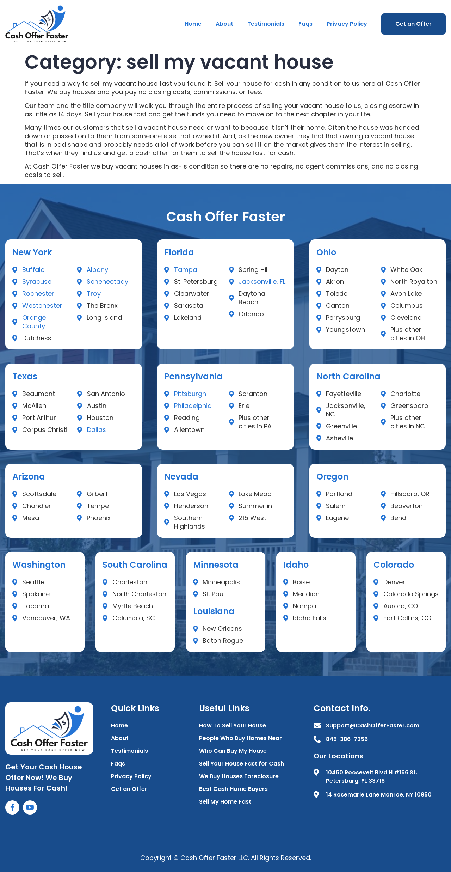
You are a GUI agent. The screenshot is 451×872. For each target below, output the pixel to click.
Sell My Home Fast (225, 802)
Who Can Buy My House (233, 751)
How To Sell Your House (232, 725)
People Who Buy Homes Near (240, 738)
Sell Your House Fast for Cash (241, 764)
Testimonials (265, 24)
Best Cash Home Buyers (233, 789)
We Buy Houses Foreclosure (239, 776)
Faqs (305, 24)
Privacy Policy (347, 24)
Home (193, 24)
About (224, 24)
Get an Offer (413, 24)
